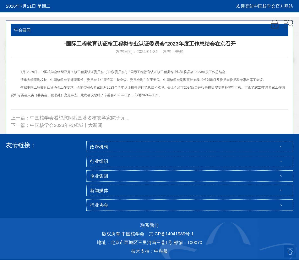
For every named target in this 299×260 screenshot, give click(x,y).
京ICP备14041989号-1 (171, 233)
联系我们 (149, 225)
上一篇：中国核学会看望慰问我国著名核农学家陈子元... (70, 117)
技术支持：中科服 (149, 251)
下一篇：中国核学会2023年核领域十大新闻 (56, 125)
